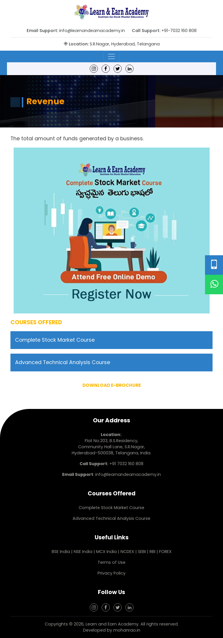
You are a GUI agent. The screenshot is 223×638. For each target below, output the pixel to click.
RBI (152, 551)
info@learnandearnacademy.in (92, 30)
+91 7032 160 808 (126, 464)
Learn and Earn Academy (112, 624)
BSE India (61, 551)
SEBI (142, 551)
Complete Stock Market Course (55, 339)
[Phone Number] (214, 265)
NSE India (83, 551)
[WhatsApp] (214, 284)
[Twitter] (118, 68)
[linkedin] (129, 68)
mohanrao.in (126, 630)
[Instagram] (94, 68)
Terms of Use (111, 562)
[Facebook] (106, 68)
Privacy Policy (111, 573)
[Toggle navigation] (111, 56)
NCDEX (128, 551)
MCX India (106, 551)
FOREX (165, 551)
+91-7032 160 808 (179, 30)
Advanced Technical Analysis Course (62, 362)
